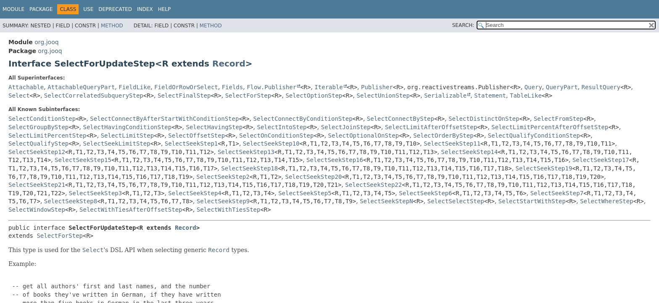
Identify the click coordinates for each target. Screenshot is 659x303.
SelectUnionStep (382, 95)
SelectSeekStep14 (469, 152)
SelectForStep (248, 95)
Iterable (328, 87)
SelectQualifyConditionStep (534, 135)
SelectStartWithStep (532, 201)
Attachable (26, 87)
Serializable (445, 95)
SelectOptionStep (313, 95)
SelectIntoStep (281, 127)
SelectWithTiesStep (229, 209)
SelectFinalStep (184, 95)
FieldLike (134, 87)
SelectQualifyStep (38, 143)
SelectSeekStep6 (425, 193)
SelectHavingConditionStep (127, 127)
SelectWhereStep (606, 201)
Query (533, 87)
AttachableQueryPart (81, 87)
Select (19, 95)
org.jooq (46, 42)
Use (88, 9)
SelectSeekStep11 (452, 143)
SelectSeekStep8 (70, 201)
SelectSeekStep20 (313, 176)
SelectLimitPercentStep (47, 135)
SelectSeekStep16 (334, 160)
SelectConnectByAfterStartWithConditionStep (164, 118)
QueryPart (562, 87)
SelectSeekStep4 (194, 193)
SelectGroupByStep (38, 127)
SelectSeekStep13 (246, 152)
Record (228, 63)
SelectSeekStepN (386, 201)
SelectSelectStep (455, 201)
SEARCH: (463, 25)
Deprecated (115, 9)
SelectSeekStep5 (304, 193)
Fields (232, 87)
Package (41, 9)
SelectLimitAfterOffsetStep (431, 127)
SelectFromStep (558, 118)
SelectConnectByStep (400, 118)
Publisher (377, 87)
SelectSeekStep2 (222, 176)
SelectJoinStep (346, 127)
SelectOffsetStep (196, 135)
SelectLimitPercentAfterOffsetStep (549, 127)
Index (145, 9)
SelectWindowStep (36, 209)
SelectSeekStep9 (223, 201)
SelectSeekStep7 (556, 193)
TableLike (526, 95)
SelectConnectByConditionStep (303, 118)
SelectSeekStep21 (36, 184)
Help (164, 9)
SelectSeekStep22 (373, 184)
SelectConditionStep (42, 118)
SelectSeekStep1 (191, 143)
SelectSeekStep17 (600, 160)
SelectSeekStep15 (83, 160)
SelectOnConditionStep (276, 135)
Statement (490, 95)
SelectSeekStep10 (271, 143)
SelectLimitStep (127, 135)
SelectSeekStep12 (36, 152)
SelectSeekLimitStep (116, 143)
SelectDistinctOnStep (483, 118)
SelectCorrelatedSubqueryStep (93, 95)
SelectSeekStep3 (95, 193)
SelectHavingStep (214, 127)
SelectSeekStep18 (249, 168)
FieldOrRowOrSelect (186, 87)
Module (13, 9)
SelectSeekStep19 (544, 168)
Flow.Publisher (271, 87)
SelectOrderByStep (443, 135)
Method (112, 26)
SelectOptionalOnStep (363, 135)
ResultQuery (601, 87)
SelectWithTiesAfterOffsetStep (130, 209)
